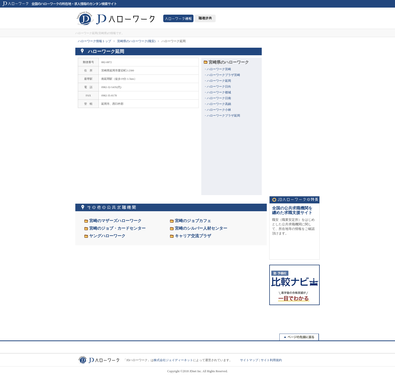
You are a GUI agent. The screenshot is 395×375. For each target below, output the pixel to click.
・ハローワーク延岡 (217, 81)
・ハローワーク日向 (217, 86)
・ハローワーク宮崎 (217, 69)
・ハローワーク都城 (217, 92)
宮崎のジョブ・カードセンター (117, 228)
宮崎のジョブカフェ (193, 221)
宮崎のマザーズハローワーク (115, 221)
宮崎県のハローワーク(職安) (136, 41)
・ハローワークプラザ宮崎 (222, 75)
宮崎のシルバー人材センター (201, 228)
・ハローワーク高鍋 (217, 104)
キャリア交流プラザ (193, 236)
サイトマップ (249, 360)
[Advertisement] (294, 115)
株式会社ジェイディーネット (173, 360)
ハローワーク (178, 18)
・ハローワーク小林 (217, 110)
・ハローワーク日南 (217, 98)
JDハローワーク (115, 18)
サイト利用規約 (271, 360)
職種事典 (205, 18)
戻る (299, 337)
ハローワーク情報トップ (94, 41)
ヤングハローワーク (107, 236)
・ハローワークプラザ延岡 (222, 115)
